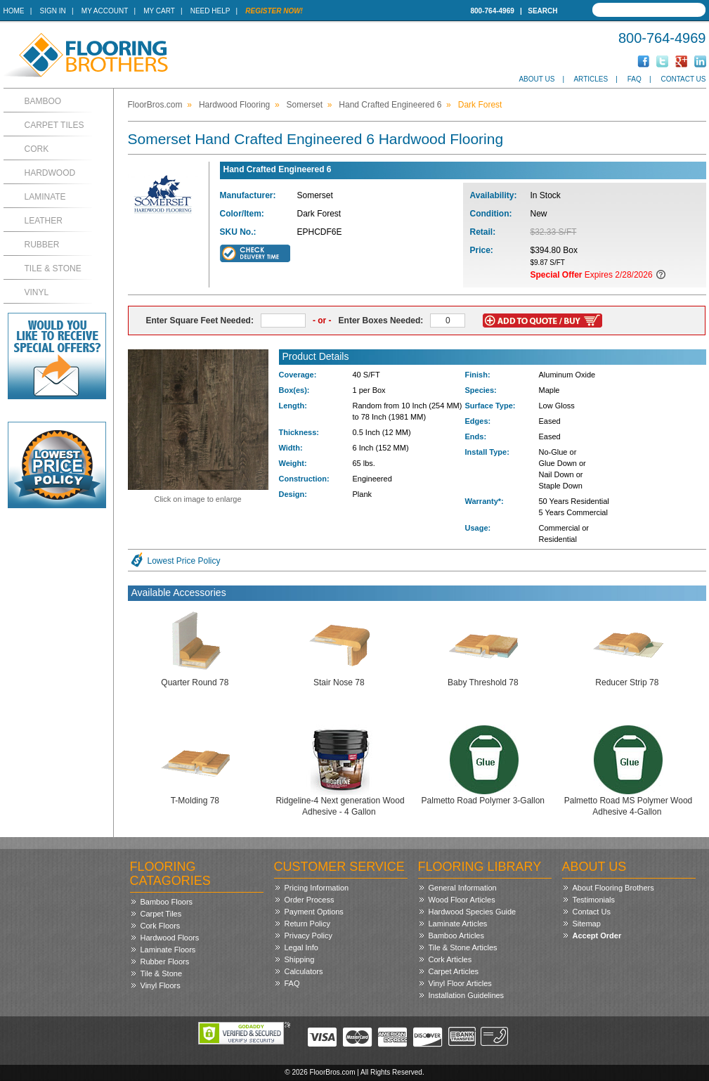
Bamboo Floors (167, 902)
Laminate (45, 197)
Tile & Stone (53, 268)
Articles (590, 79)
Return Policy (307, 923)
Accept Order (597, 935)
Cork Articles (450, 959)
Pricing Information (317, 887)
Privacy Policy (308, 935)
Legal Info (301, 947)
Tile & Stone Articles (463, 947)
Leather (44, 221)
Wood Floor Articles (462, 899)
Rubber (42, 245)
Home (14, 11)
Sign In (53, 11)
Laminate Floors (168, 949)
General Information (463, 887)
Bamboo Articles (456, 935)
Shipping (300, 959)
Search (542, 11)
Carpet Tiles (54, 125)
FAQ (634, 79)
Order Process (309, 899)
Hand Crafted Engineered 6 (390, 105)
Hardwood (50, 173)
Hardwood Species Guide (472, 911)
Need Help (210, 11)
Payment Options (314, 911)
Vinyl (37, 292)
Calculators (304, 971)
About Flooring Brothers (613, 887)
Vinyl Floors (161, 985)
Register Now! (274, 11)
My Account (105, 11)
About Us (536, 79)
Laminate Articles (458, 923)
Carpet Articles (454, 971)
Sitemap (587, 923)
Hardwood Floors (170, 937)
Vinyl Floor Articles (460, 983)
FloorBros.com (155, 105)
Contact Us (683, 79)
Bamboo (43, 101)
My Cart (158, 11)
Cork (37, 149)
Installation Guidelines (467, 995)
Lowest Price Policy (184, 561)
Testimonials (594, 899)
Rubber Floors (165, 961)
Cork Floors (161, 925)
